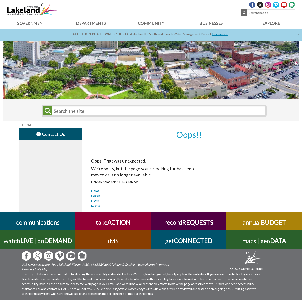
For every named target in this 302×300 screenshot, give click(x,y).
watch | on (38, 241)
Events (95, 205)
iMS (113, 241)
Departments (91, 23)
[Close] (298, 34)
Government (31, 23)
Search (95, 195)
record (188, 222)
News (95, 200)
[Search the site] (271, 12)
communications (38, 222)
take (113, 222)
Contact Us (50, 134)
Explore (271, 23)
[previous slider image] (295, 63)
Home (95, 190)
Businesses (211, 23)
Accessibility (145, 264)
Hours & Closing (124, 264)
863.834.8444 (96, 289)
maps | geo (264, 241)
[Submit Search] (244, 12)
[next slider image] (6, 63)
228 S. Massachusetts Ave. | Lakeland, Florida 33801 (56, 264)
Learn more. (220, 34)
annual (264, 222)
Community (151, 23)
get (188, 241)
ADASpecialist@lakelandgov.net (130, 289)
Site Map (42, 269)
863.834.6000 (101, 264)
